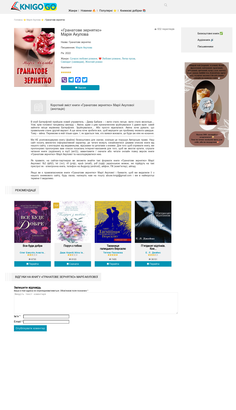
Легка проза (128, 58)
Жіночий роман (94, 61)
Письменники (206, 46)
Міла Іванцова (83, 267)
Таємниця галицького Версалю (113, 262)
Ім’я (17, 335)
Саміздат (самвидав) (72, 61)
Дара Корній (67, 267)
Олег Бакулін (27, 267)
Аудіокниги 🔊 (206, 39)
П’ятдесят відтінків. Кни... (153, 262)
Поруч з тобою (73, 260)
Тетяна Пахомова (113, 267)
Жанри (74, 10)
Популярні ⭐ (109, 10)
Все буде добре (32, 260)
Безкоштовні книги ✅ (211, 33)
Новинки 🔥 (89, 10)
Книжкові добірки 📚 (134, 10)
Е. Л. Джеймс (153, 267)
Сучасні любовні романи (83, 58)
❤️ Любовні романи (110, 58)
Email (18, 340)
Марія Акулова (84, 47)
